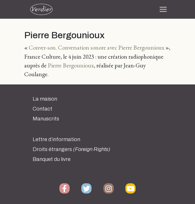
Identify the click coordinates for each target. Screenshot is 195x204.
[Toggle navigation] (163, 9)
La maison (45, 99)
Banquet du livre (51, 159)
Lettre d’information (56, 139)
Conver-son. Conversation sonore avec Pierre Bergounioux (96, 47)
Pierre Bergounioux (71, 65)
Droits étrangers (71, 149)
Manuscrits (46, 119)
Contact (42, 109)
